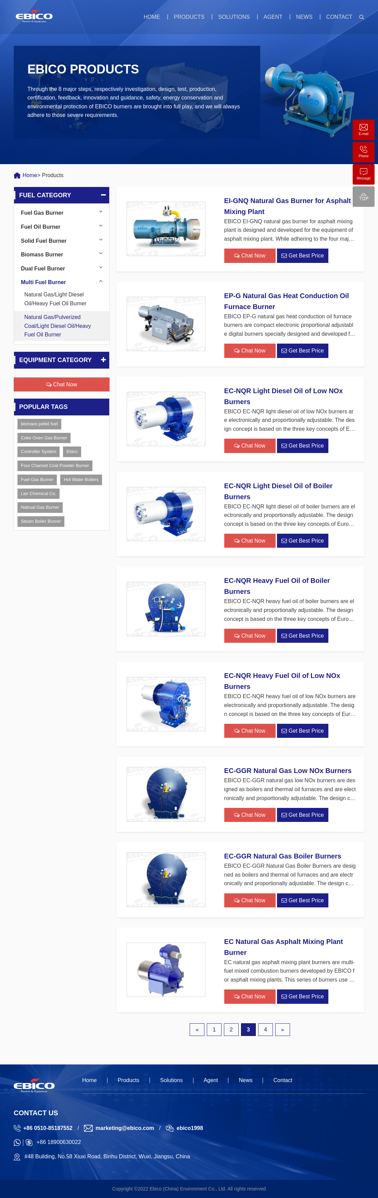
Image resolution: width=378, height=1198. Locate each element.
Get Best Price (302, 255)
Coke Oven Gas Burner (44, 437)
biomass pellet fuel (39, 423)
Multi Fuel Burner (43, 282)
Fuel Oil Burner (41, 227)
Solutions (234, 17)
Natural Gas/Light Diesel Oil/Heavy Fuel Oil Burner (55, 299)
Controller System (38, 451)
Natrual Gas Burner (40, 507)
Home (151, 17)
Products (189, 17)
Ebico (72, 451)
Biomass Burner (42, 254)
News (304, 17)
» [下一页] (282, 1030)
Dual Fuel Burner (43, 268)
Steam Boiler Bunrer (41, 521)
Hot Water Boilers (81, 479)
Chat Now (61, 384)
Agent (273, 17)
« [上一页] (197, 1030)
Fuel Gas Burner (42, 213)
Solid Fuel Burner (43, 241)
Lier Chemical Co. (38, 493)
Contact (339, 17)
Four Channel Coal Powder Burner (55, 465)
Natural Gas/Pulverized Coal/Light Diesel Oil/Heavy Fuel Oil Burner (57, 325)
